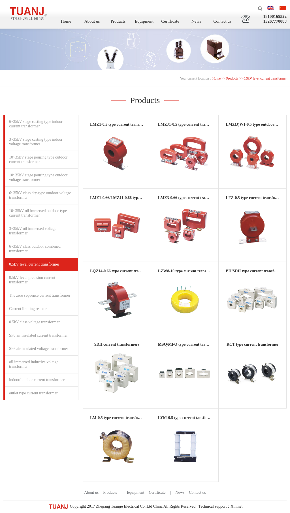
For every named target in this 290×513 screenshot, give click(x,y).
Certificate (170, 21)
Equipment (144, 21)
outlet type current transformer (33, 393)
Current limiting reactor (28, 309)
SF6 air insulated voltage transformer (38, 349)
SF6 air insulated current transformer (38, 335)
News (196, 21)
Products (118, 21)
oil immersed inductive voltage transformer (33, 364)
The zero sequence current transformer (39, 295)
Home (66, 21)
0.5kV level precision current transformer (32, 279)
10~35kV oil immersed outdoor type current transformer (38, 213)
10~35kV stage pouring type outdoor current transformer (38, 159)
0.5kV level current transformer (34, 264)
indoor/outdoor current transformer (37, 380)
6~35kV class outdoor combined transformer (35, 248)
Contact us (222, 21)
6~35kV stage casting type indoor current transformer (36, 123)
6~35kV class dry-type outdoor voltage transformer (40, 195)
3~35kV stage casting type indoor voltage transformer (36, 141)
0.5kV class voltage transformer (34, 322)
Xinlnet (236, 506)
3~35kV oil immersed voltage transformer (32, 230)
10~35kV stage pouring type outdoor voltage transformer (38, 177)
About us (92, 21)
